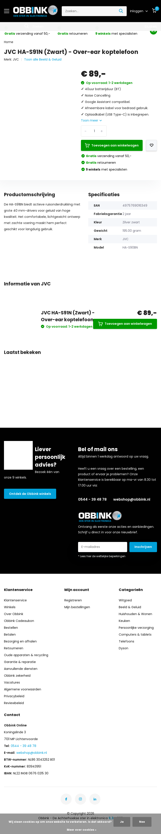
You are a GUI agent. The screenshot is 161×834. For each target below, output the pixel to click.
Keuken (124, 621)
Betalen (10, 634)
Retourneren (13, 648)
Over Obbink (13, 614)
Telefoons (126, 641)
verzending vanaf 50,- (108, 156)
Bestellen (11, 627)
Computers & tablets (135, 634)
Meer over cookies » (81, 830)
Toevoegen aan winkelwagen (112, 145)
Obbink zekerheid (17, 675)
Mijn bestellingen (77, 607)
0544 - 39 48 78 (92, 499)
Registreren (73, 600)
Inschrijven (143, 547)
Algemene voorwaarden (22, 689)
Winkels (9, 607)
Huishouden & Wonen (135, 614)
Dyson (123, 648)
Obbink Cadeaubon (19, 621)
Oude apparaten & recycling (26, 655)
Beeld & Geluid (130, 607)
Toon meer (91, 120)
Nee (142, 822)
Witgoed (125, 600)
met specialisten (106, 169)
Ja (122, 822)
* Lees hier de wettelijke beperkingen (101, 556)
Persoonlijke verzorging (136, 627)
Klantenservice (15, 600)
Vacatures (12, 682)
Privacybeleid (14, 696)
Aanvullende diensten (20, 669)
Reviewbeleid (14, 703)
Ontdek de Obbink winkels (30, 494)
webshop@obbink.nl (131, 499)
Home (8, 42)
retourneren (101, 162)
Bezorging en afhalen (20, 641)
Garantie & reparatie (20, 662)
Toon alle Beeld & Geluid (42, 59)
